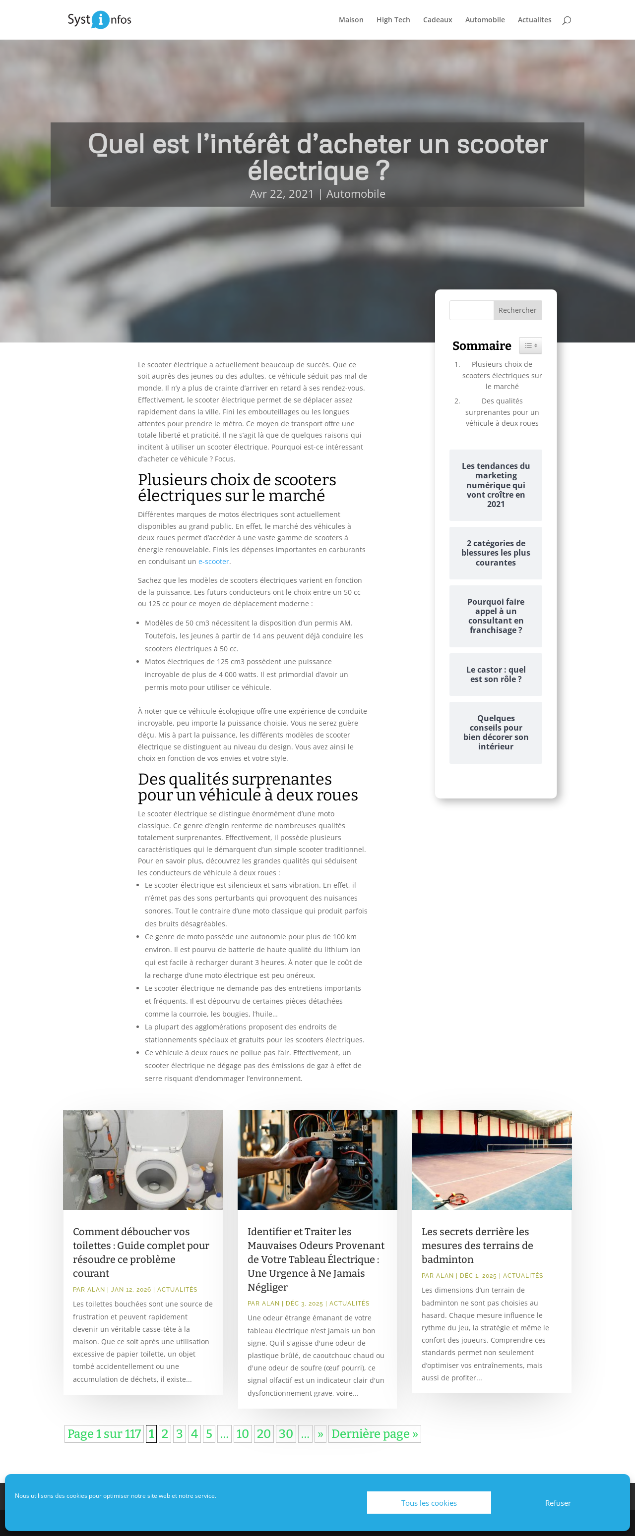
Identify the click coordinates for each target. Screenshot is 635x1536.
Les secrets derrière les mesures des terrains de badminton (477, 1245)
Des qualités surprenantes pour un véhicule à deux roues (502, 412)
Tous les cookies (429, 1503)
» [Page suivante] (320, 1434)
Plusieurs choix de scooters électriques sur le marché (502, 375)
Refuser (558, 1503)
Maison (351, 20)
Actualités (177, 1289)
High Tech (393, 20)
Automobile (485, 20)
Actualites (535, 20)
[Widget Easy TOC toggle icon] (530, 345)
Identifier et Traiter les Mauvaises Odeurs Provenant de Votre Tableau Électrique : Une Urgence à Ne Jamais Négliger (316, 1259)
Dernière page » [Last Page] (374, 1434)
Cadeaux (437, 20)
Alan (96, 1289)
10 (243, 1434)
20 (264, 1434)
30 (286, 1434)
